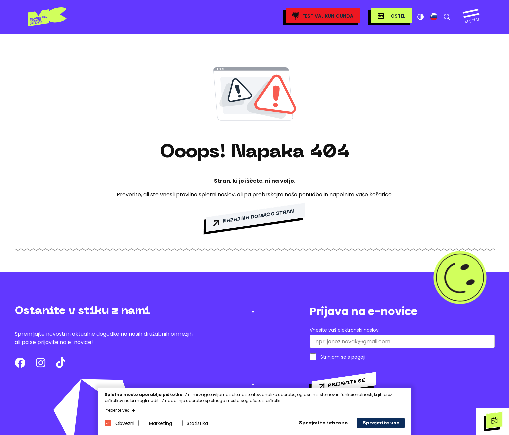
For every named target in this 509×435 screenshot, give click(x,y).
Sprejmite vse (380, 423)
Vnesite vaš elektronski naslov (344, 330)
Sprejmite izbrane (323, 423)
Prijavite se (346, 383)
